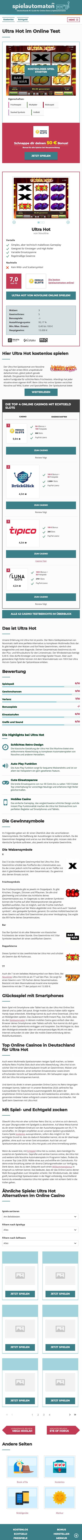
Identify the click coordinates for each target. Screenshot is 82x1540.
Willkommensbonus (62, 1166)
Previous (14, 222)
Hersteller (61, 1534)
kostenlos (20, 1134)
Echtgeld (23, 19)
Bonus (61, 1529)
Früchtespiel (15, 104)
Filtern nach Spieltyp (13, 1224)
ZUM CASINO (41, 450)
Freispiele (20, 1538)
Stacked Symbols (17, 112)
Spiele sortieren (10, 1211)
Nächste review (63, 1430)
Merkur (61, 1538)
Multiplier (33, 104)
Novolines (7, 976)
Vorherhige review (19, 1430)
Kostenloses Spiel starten (41, 70)
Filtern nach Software (14, 1237)
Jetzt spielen (41, 155)
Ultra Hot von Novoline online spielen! (41, 295)
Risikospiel (49, 104)
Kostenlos (8, 19)
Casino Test (41, 561)
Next (68, 222)
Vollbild (36, 112)
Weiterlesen (41, 392)
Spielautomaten (17, 1020)
